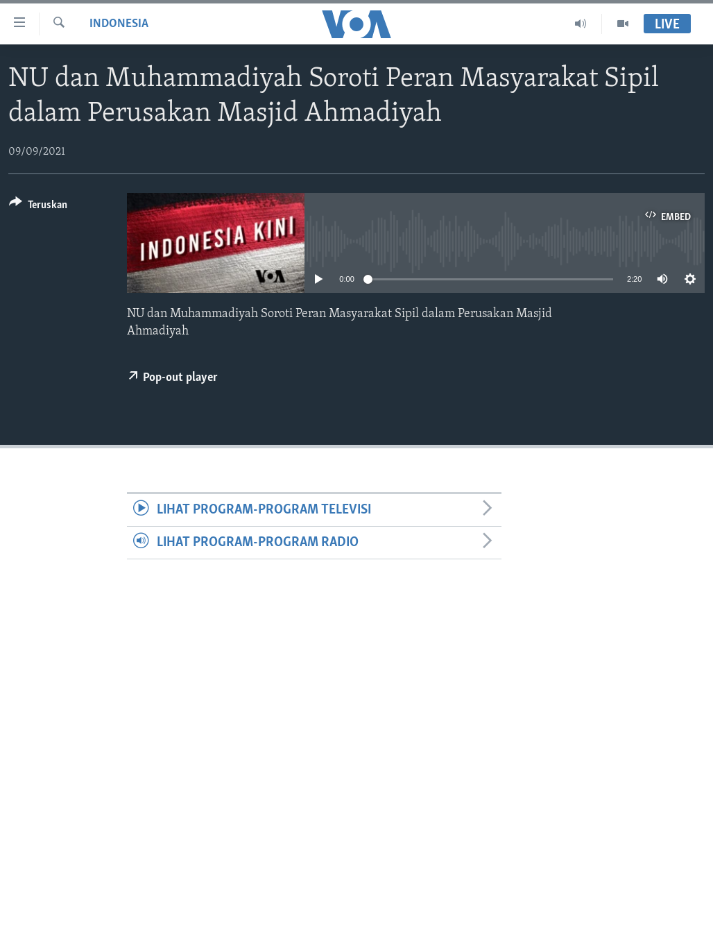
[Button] (38, 207)
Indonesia (118, 24)
